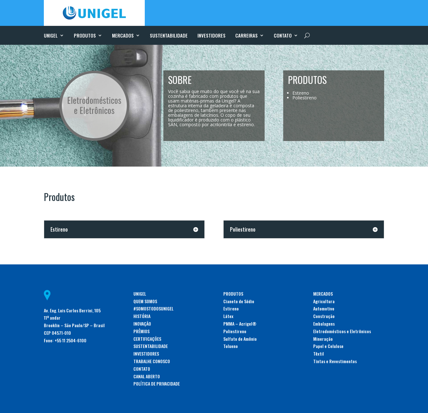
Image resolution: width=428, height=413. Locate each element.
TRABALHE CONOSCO (151, 361)
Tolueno (230, 346)
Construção (324, 316)
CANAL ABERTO (146, 376)
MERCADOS (123, 36)
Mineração (323, 338)
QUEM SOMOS (145, 301)
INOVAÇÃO (142, 323)
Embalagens (324, 323)
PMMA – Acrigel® (239, 323)
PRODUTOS (85, 36)
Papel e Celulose (328, 346)
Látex (228, 316)
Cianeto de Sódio (238, 301)
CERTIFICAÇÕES (147, 338)
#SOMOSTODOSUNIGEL (153, 308)
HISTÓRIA (141, 316)
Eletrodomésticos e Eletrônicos (342, 331)
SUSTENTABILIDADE (169, 36)
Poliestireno (234, 331)
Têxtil (318, 353)
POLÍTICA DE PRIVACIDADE (156, 383)
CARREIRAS (246, 36)
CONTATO (283, 36)
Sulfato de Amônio (240, 338)
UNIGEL (51, 36)
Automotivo (323, 308)
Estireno (231, 308)
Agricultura (324, 301)
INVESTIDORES (211, 36)
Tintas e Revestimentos (335, 361)
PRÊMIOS (141, 331)
